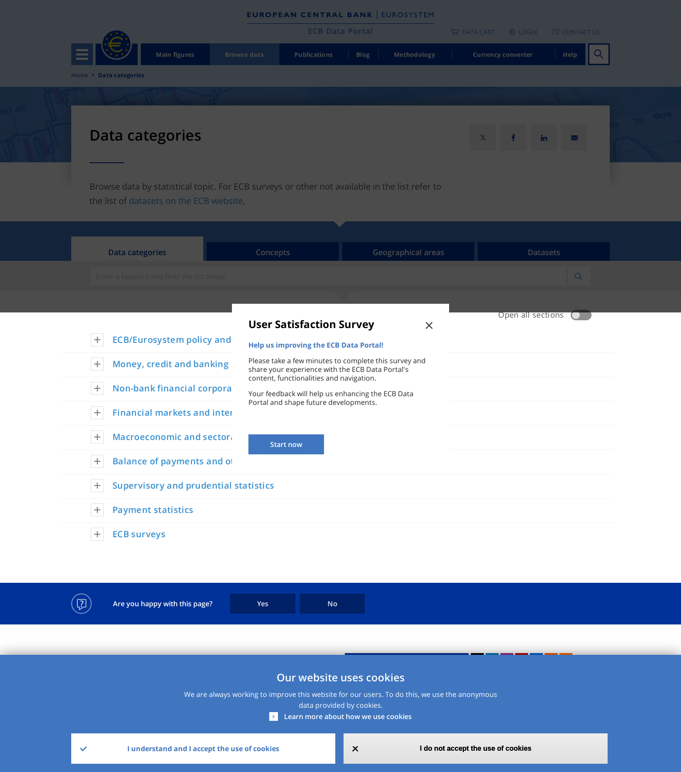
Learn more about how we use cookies (348, 716)
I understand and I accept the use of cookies (203, 748)
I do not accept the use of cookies (476, 748)
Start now (286, 444)
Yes (262, 603)
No (332, 603)
